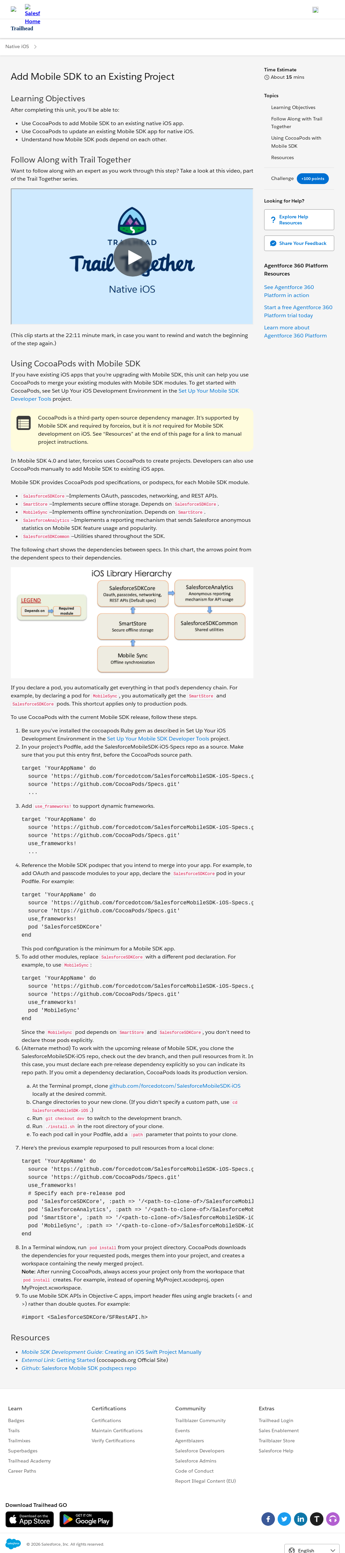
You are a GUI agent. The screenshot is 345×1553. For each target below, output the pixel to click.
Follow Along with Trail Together (296, 123)
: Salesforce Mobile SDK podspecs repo (79, 1368)
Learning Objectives (293, 107)
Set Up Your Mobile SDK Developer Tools (158, 738)
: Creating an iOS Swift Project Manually (111, 1352)
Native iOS (17, 46)
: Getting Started (58, 1360)
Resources (282, 157)
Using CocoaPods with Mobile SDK (296, 142)
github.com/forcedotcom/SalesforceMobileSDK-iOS (175, 1085)
